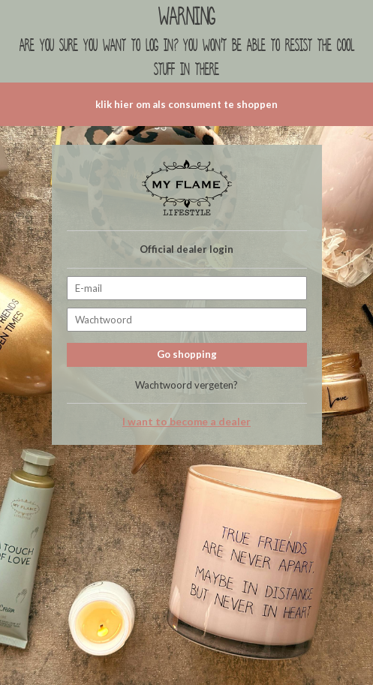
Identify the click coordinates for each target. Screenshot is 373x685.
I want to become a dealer (186, 422)
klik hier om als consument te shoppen (186, 104)
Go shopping (187, 354)
